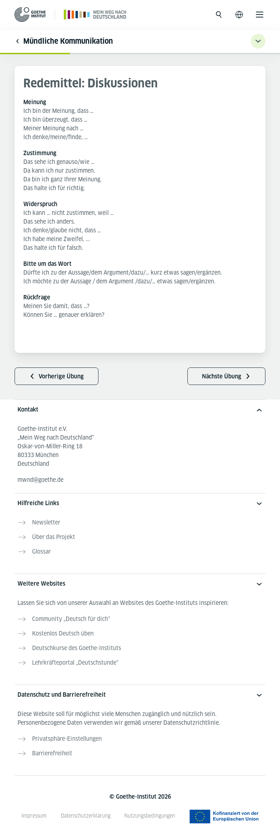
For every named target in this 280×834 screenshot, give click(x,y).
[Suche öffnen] (219, 14)
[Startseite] (95, 14)
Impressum (34, 816)
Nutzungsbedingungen (149, 816)
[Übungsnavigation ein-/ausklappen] (258, 41)
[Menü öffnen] (259, 14)
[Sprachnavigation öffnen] (239, 14)
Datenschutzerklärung (85, 816)
